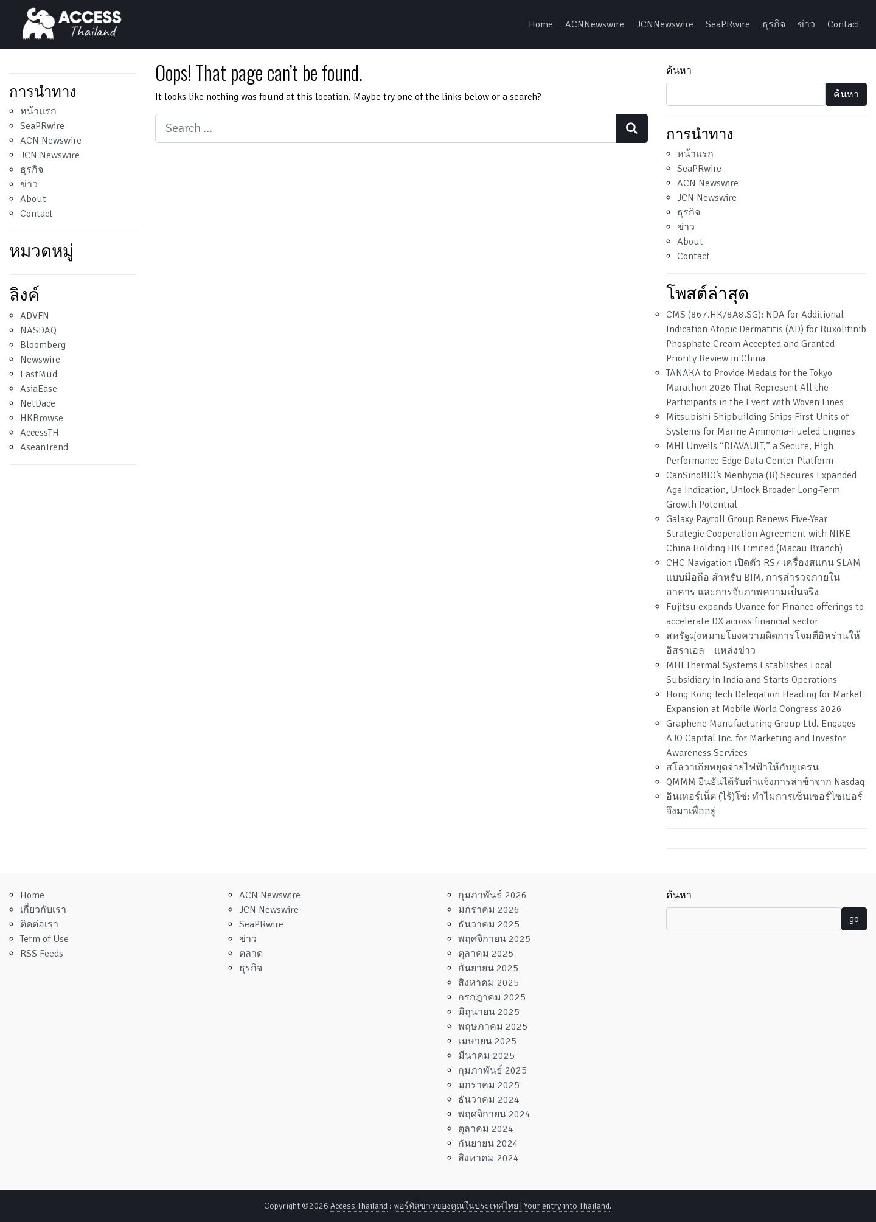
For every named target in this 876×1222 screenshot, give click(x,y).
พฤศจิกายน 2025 (494, 939)
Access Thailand (359, 1206)
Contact (843, 24)
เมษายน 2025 (487, 1041)
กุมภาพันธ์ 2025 (492, 1070)
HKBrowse (41, 418)
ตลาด (251, 954)
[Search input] (385, 128)
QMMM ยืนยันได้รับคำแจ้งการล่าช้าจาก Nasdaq (765, 782)
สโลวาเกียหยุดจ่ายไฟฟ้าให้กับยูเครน (742, 767)
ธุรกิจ (773, 24)
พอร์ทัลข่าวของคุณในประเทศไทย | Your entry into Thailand (502, 1206)
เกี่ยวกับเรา (43, 910)
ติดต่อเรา (39, 924)
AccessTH (39, 433)
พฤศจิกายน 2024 (494, 1114)
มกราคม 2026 (489, 910)
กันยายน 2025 (488, 968)
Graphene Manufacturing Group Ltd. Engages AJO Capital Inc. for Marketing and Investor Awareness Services (761, 738)
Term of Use (44, 939)
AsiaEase (38, 389)
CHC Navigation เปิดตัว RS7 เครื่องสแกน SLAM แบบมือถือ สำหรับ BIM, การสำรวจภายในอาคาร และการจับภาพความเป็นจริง (763, 577)
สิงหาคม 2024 (488, 1158)
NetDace (37, 403)
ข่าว (806, 24)
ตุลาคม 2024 (485, 1129)
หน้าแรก (38, 111)
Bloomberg (43, 345)
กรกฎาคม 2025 (492, 997)
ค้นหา (679, 71)
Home (541, 24)
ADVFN (34, 316)
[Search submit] (632, 128)
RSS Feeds (41, 954)
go (854, 919)
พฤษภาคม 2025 (492, 1027)
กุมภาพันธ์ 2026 (492, 895)
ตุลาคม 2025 (485, 954)
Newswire (40, 360)
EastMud (38, 374)
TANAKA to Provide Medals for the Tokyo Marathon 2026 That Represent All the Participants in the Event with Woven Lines (755, 387)
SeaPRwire (728, 24)
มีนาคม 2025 (486, 1056)
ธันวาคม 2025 (489, 924)
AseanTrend (44, 447)
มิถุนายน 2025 (489, 1012)
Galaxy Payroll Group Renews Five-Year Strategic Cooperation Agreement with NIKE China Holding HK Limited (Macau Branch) (758, 533)
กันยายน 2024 (488, 1143)
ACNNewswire (594, 24)
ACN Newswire (51, 140)
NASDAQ (38, 330)
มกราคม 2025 (489, 1085)
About (33, 199)
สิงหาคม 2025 (488, 983)
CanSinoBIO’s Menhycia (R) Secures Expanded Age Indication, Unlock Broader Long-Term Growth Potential (761, 490)
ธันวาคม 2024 (489, 1100)
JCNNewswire (664, 24)
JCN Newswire (50, 155)
